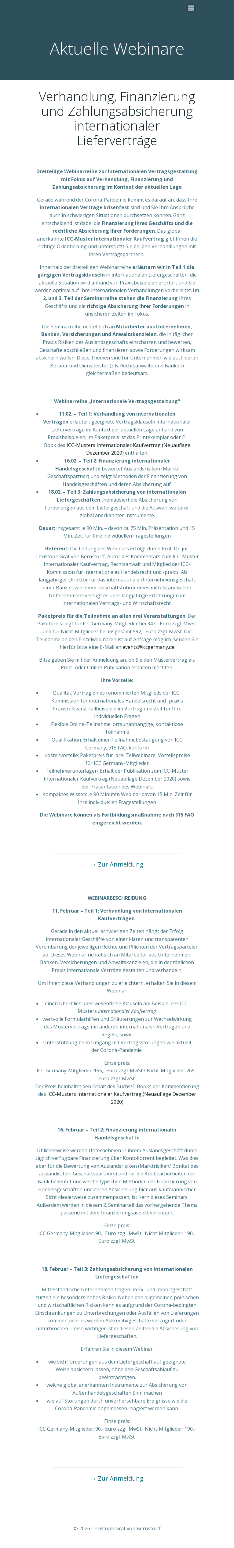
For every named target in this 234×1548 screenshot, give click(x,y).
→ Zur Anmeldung (117, 864)
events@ (132, 647)
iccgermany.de (158, 647)
